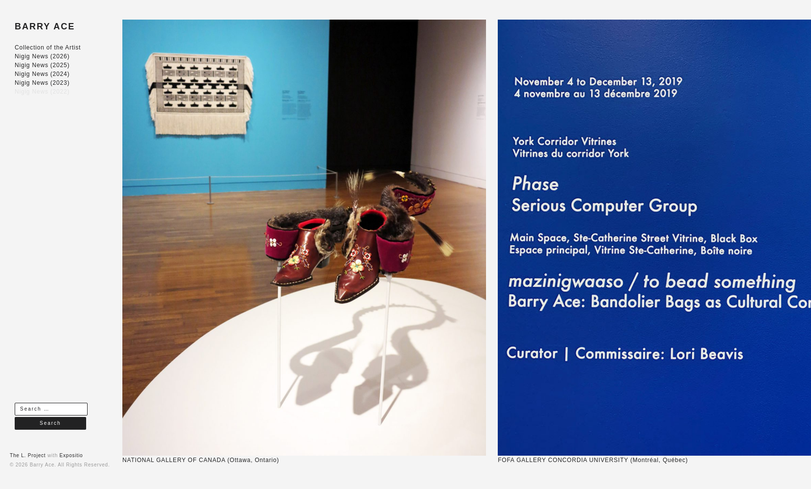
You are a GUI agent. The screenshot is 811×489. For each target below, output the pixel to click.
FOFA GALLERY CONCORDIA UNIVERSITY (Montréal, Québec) (593, 460)
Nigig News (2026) (42, 56)
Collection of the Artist (48, 47)
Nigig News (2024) (42, 74)
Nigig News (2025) (42, 65)
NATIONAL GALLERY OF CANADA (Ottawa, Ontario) (200, 460)
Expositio (71, 455)
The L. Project (28, 455)
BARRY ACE (45, 26)
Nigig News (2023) (42, 82)
